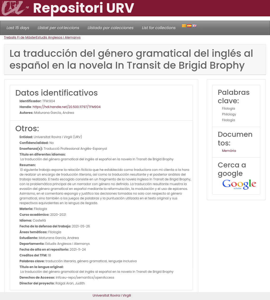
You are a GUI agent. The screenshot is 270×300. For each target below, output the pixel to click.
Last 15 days (18, 27)
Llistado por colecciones (111, 27)
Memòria (229, 150)
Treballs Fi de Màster (20, 37)
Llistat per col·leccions (58, 27)
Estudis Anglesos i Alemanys (58, 37)
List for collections (159, 27)
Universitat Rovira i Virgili (112, 295)
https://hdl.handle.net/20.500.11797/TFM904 (66, 107)
